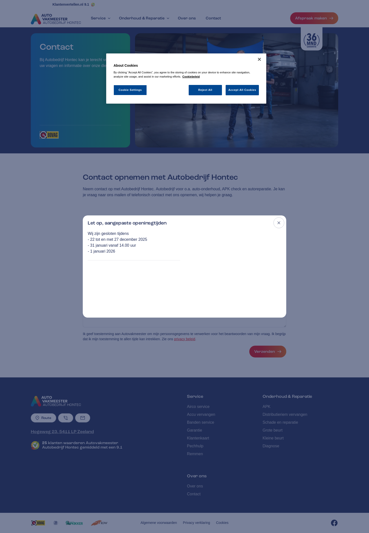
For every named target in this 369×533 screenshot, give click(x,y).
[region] (186, 78)
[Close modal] (278, 222)
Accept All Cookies (242, 89)
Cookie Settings (130, 89)
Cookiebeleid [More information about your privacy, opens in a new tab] (191, 76)
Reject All (205, 89)
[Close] (259, 59)
